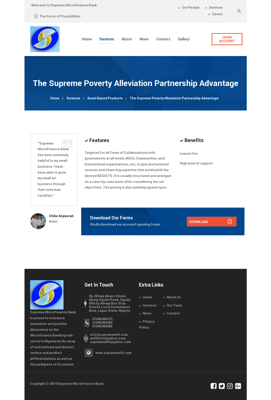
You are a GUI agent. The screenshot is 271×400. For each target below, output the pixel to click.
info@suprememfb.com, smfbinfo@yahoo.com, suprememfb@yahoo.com (110, 338)
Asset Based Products (105, 98)
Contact (173, 313)
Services (73, 98)
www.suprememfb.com (113, 353)
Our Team (174, 305)
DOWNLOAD (210, 222)
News (147, 313)
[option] (54, 181)
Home (54, 98)
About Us (174, 297)
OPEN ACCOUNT (227, 39)
